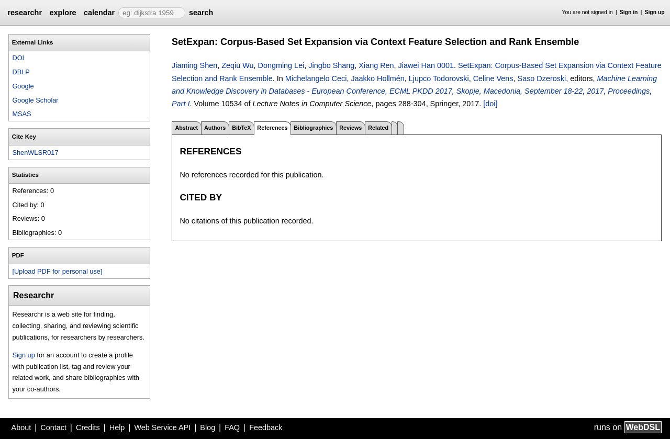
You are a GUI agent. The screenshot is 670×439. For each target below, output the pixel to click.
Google (23, 86)
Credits (88, 427)
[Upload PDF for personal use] (57, 271)
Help (117, 427)
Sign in (629, 12)
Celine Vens (493, 78)
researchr (24, 12)
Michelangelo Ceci (316, 78)
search (201, 12)
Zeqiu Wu (237, 65)
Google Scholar (35, 100)
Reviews (350, 128)
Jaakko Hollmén (377, 78)
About (21, 427)
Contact (53, 427)
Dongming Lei (281, 65)
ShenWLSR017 (35, 152)
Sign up (655, 12)
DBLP (20, 72)
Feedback (265, 427)
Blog (207, 427)
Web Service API (162, 427)
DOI (18, 58)
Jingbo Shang (331, 65)
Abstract (186, 128)
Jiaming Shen (194, 65)
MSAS (21, 114)
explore (62, 12)
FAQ (232, 427)
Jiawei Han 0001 (426, 65)
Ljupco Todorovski (439, 78)
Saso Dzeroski (542, 78)
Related (378, 128)
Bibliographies (313, 128)
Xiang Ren (376, 65)
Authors (215, 128)
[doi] (490, 103)
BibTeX (241, 128)
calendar (99, 12)
